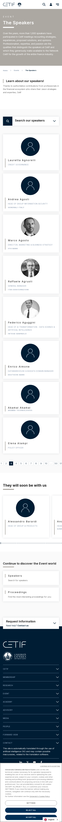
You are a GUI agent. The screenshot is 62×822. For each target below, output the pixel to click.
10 (46, 463)
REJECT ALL (31, 810)
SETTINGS (31, 803)
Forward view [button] (31, 734)
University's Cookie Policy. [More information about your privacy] (40, 796)
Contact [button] (31, 742)
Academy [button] (31, 701)
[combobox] (51, 819)
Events (16, 70)
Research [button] (31, 685)
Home (5, 70)
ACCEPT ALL (31, 817)
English (49, 819)
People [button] (31, 726)
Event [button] (31, 693)
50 (56, 463)
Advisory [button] (31, 710)
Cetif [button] (31, 668)
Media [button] (31, 718)
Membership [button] (31, 677)
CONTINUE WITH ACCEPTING (50, 766)
